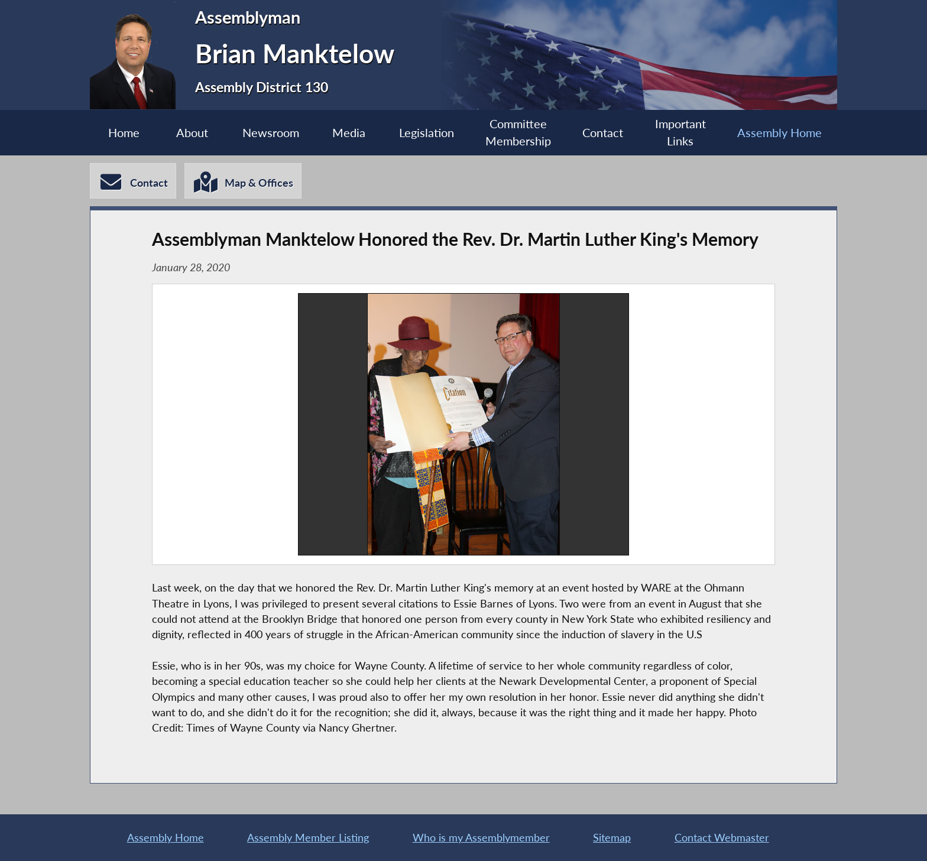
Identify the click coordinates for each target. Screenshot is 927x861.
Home (124, 132)
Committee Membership (518, 132)
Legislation (426, 132)
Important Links (680, 132)
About (192, 132)
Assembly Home (779, 132)
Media (348, 132)
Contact (602, 132)
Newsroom (270, 132)
